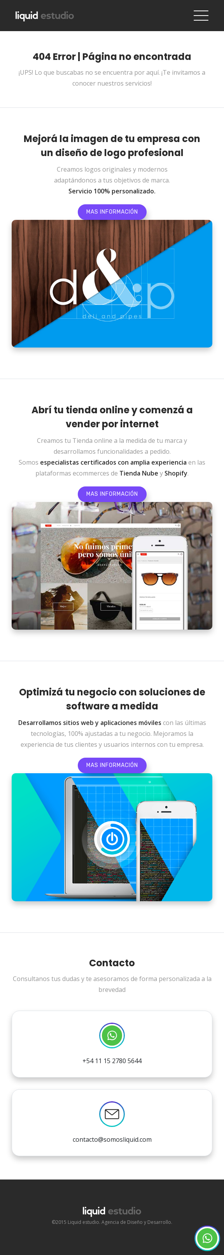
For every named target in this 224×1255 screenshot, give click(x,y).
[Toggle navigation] (201, 16)
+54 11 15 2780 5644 (112, 1044)
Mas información (112, 212)
